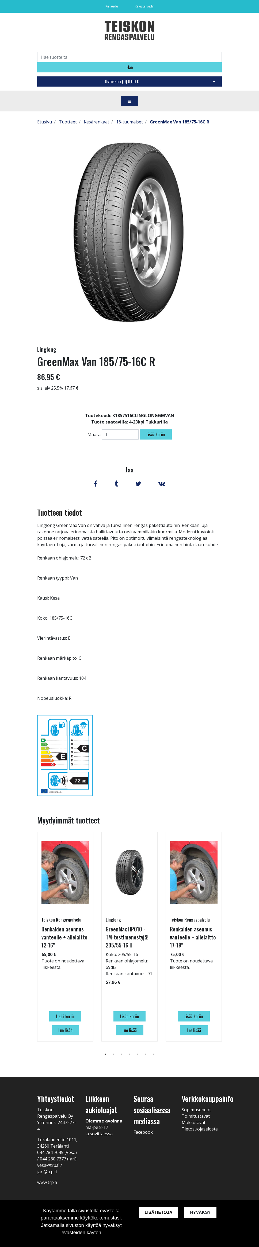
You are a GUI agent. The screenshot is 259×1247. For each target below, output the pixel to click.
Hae (130, 67)
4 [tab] (129, 1054)
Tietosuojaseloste (200, 1129)
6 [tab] (145, 1054)
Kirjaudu (112, 6)
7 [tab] (153, 1054)
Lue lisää (65, 1030)
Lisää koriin (155, 434)
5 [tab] (137, 1054)
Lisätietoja (158, 1212)
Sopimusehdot (196, 1110)
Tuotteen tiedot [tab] (59, 512)
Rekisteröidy (144, 6)
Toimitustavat (196, 1116)
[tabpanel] (65, 937)
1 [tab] (105, 1054)
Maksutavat (193, 1122)
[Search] (129, 57)
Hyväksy (200, 1212)
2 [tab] (113, 1054)
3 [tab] (121, 1054)
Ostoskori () (122, 81)
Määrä (94, 434)
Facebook (143, 1132)
